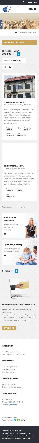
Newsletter (10, 271)
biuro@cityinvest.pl (11, 405)
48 (24, 207)
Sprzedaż (6, 50)
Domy (16, 50)
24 (19, 207)
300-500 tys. (11, 54)
